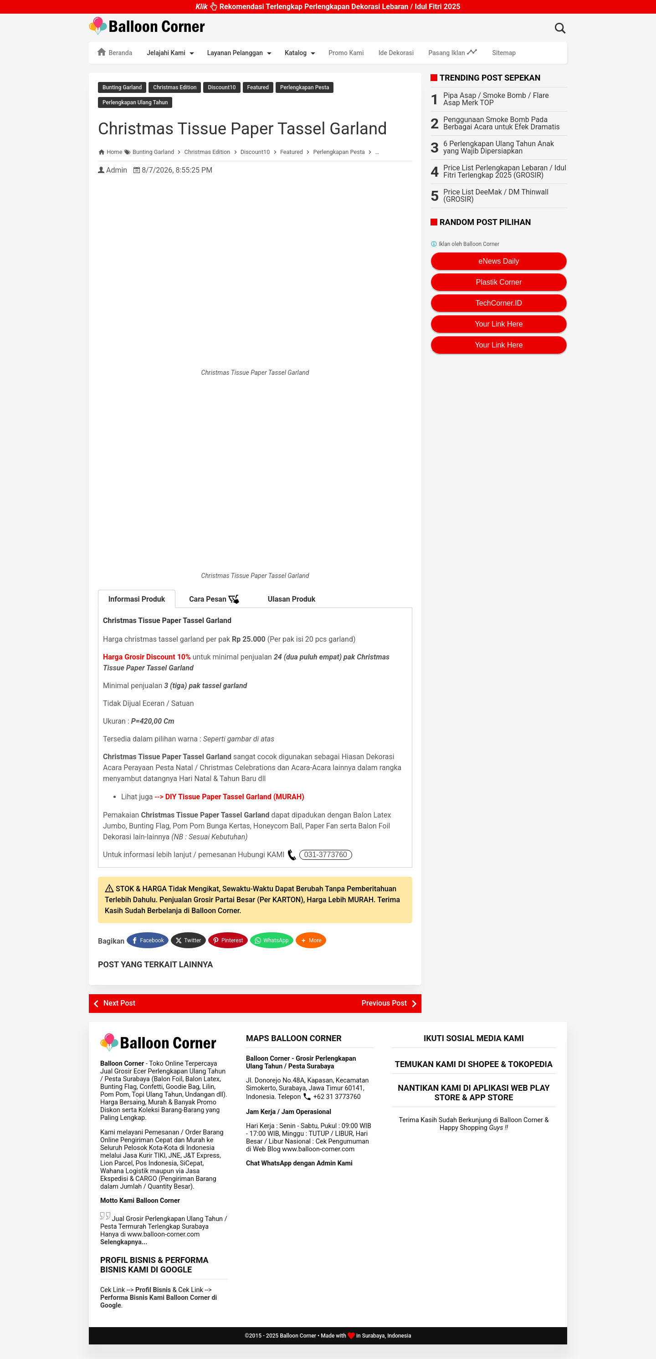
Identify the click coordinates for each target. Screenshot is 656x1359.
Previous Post (384, 1017)
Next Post (119, 1017)
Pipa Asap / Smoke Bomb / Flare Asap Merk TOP (495, 99)
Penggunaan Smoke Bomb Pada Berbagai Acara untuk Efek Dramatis (501, 123)
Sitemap (504, 52)
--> (229, 813)
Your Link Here (499, 324)
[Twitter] (188, 956)
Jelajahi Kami (172, 53)
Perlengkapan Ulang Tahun (135, 100)
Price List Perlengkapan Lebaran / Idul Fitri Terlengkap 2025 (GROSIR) (504, 171)
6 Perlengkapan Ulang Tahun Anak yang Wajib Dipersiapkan (498, 147)
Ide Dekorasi (396, 52)
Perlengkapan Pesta (304, 87)
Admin (116, 187)
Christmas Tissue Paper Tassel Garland (223, 135)
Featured (258, 87)
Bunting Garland (122, 87)
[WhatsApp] (272, 956)
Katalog (301, 53)
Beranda (114, 51)
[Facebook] (148, 956)
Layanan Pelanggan (241, 53)
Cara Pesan (214, 616)
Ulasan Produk (292, 616)
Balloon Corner (298, 1350)
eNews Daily (499, 261)
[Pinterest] (229, 956)
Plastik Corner (499, 282)
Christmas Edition (174, 87)
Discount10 (222, 87)
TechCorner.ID (499, 303)
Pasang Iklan (452, 51)
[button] (312, 956)
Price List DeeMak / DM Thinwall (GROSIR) (495, 196)
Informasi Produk (136, 616)
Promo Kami (346, 52)
